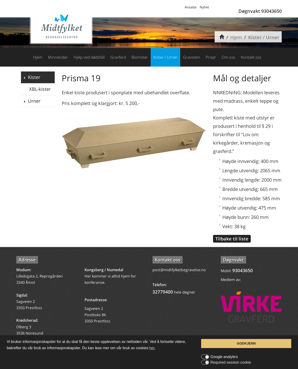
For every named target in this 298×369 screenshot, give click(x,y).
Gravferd (118, 57)
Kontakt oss (251, 57)
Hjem (236, 37)
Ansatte (190, 7)
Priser (211, 57)
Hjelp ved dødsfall (89, 57)
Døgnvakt (233, 260)
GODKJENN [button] (246, 343)
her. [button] (152, 348)
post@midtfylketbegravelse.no (179, 269)
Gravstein (191, 57)
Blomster (140, 57)
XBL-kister (39, 89)
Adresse (27, 260)
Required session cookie (230, 362)
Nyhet (204, 7)
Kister (33, 77)
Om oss (228, 57)
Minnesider (58, 57)
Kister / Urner (263, 37)
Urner (33, 101)
